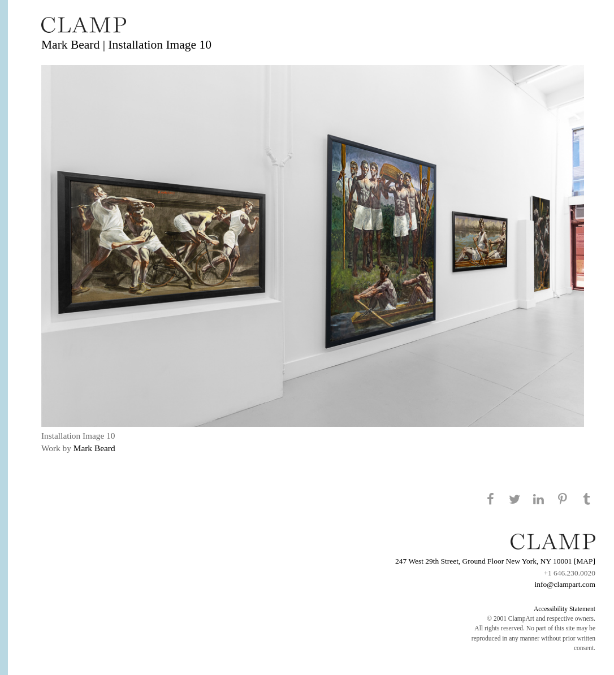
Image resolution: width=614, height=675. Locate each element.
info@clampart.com (564, 584)
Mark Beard (94, 448)
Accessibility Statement (564, 608)
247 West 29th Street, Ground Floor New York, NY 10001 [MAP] (495, 561)
